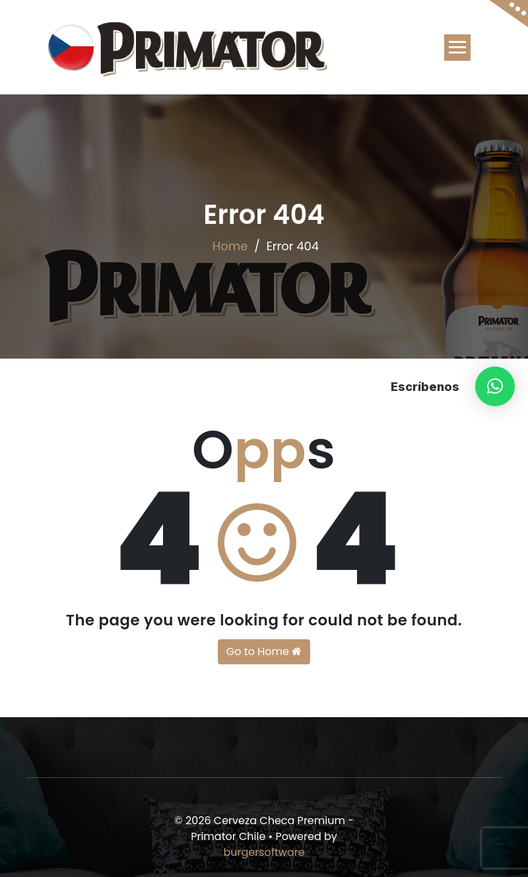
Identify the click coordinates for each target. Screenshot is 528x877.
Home (230, 246)
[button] (495, 386)
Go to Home (264, 651)
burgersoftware (263, 852)
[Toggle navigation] (457, 47)
